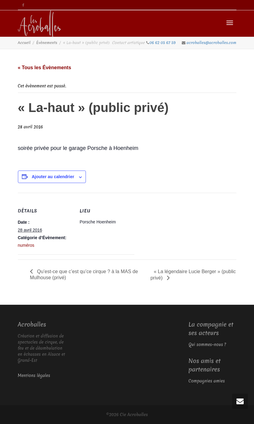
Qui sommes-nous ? (207, 344)
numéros (26, 245)
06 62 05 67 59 (163, 42)
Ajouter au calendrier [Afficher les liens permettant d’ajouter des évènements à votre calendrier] (53, 176)
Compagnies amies (206, 381)
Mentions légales (34, 375)
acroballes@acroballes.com (211, 42)
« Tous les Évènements (44, 67)
